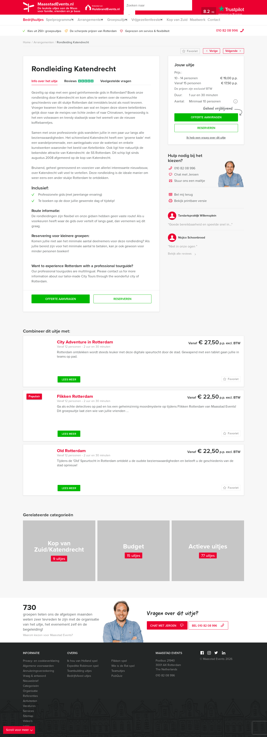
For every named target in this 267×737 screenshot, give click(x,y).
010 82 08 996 (227, 30)
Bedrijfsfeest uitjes (79, 676)
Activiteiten (30, 701)
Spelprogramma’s (60, 19)
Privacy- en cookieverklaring (41, 661)
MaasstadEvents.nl (62, 7)
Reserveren (206, 130)
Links (26, 726)
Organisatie (30, 691)
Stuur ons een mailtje (186, 183)
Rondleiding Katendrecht (73, 42)
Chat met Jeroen (183, 177)
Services (28, 711)
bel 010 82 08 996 (208, 626)
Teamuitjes (118, 671)
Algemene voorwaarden (38, 666)
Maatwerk (207, 19)
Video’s (28, 721)
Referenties (30, 696)
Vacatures (29, 706)
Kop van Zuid (186, 19)
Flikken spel (119, 661)
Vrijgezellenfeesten (154, 19)
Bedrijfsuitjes (33, 19)
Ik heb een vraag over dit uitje (206, 140)
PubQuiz (116, 676)
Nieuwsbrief (30, 681)
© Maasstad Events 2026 (216, 659)
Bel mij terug (180, 197)
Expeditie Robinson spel (82, 666)
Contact (225, 19)
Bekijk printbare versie (187, 203)
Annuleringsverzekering (38, 671)
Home (27, 42)
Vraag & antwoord (34, 676)
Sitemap (28, 716)
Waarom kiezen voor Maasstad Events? (48, 635)
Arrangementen (93, 19)
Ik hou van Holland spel (82, 661)
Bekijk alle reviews (182, 256)
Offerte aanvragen (206, 118)
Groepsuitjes (122, 19)
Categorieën (31, 686)
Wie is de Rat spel (123, 666)
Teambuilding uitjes (79, 671)
